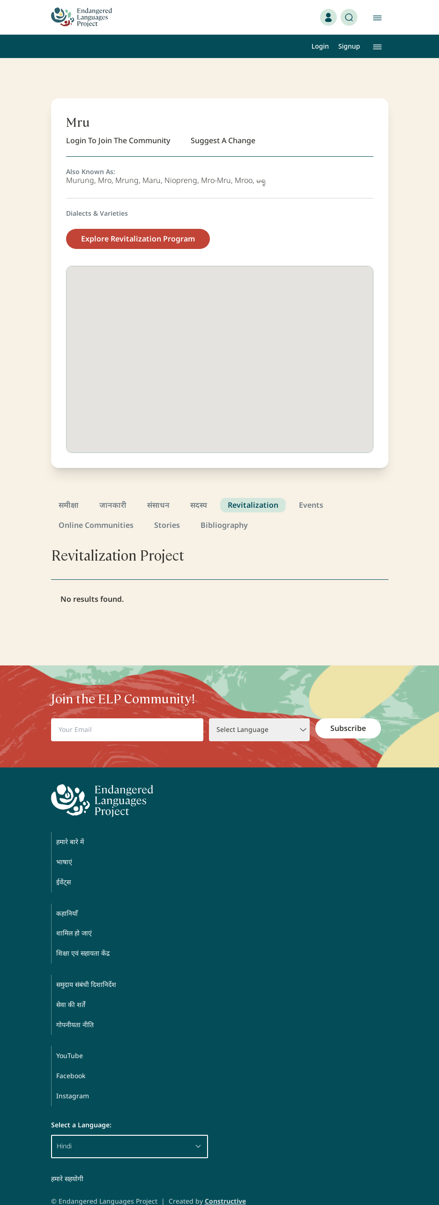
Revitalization (253, 487)
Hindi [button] (129, 1128)
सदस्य (198, 487)
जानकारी (112, 487)
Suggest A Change (223, 122)
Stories (167, 507)
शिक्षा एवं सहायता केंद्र (83, 935)
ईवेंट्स (63, 864)
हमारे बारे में (70, 823)
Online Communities (96, 507)
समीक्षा (69, 487)
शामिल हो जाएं (74, 915)
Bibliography (224, 507)
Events (311, 487)
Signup (349, 46)
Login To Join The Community (118, 122)
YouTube (69, 1037)
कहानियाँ (67, 895)
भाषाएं (64, 844)
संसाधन (158, 487)
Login (320, 46)
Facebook (70, 1057)
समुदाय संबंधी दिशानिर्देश (86, 966)
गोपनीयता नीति (75, 1006)
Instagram (72, 1078)
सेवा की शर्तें (70, 986)
